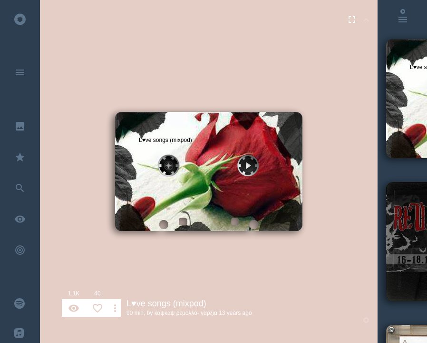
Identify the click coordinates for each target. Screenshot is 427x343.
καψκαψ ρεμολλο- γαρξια (186, 313)
